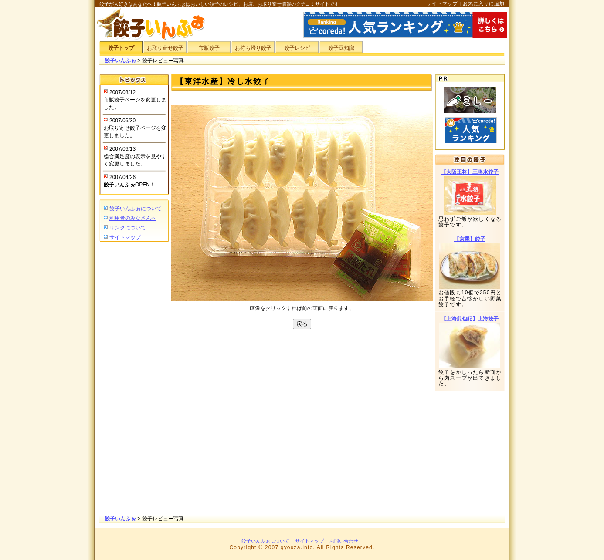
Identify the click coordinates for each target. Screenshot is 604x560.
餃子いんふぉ (120, 60)
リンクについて (127, 228)
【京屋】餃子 (469, 239)
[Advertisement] (134, 379)
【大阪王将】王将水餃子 (470, 172)
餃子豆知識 (341, 48)
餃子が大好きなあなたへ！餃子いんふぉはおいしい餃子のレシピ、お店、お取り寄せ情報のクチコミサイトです (219, 4)
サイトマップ (442, 3)
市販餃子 (209, 48)
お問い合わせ (343, 540)
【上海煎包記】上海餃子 (470, 319)
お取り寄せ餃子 (165, 48)
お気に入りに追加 (484, 3)
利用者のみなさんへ (132, 218)
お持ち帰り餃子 (253, 48)
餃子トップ (121, 48)
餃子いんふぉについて (135, 209)
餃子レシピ (297, 48)
